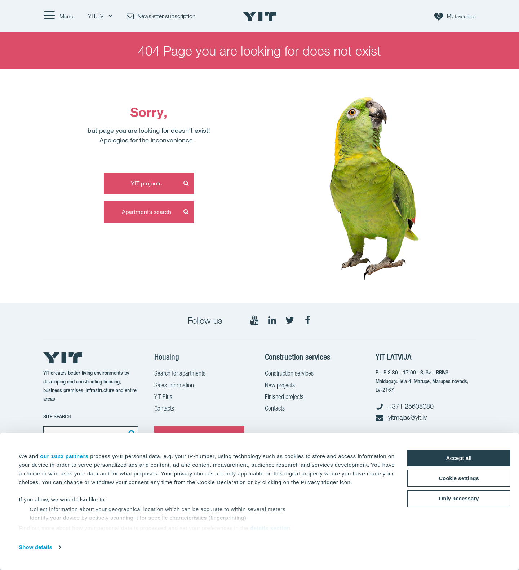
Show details (35, 547)
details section (270, 528)
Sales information (174, 386)
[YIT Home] (259, 16)
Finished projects (284, 397)
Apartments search (147, 211)
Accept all (459, 458)
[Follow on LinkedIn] (272, 320)
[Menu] (58, 16)
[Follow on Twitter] (290, 320)
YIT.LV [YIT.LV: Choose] (100, 16)
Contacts (164, 409)
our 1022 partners (64, 456)
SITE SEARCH (57, 416)
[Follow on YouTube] (254, 320)
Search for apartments (179, 374)
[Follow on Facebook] (307, 320)
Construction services (289, 374)
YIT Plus (163, 397)
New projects (280, 386)
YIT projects (146, 183)
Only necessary (459, 498)
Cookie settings (459, 478)
